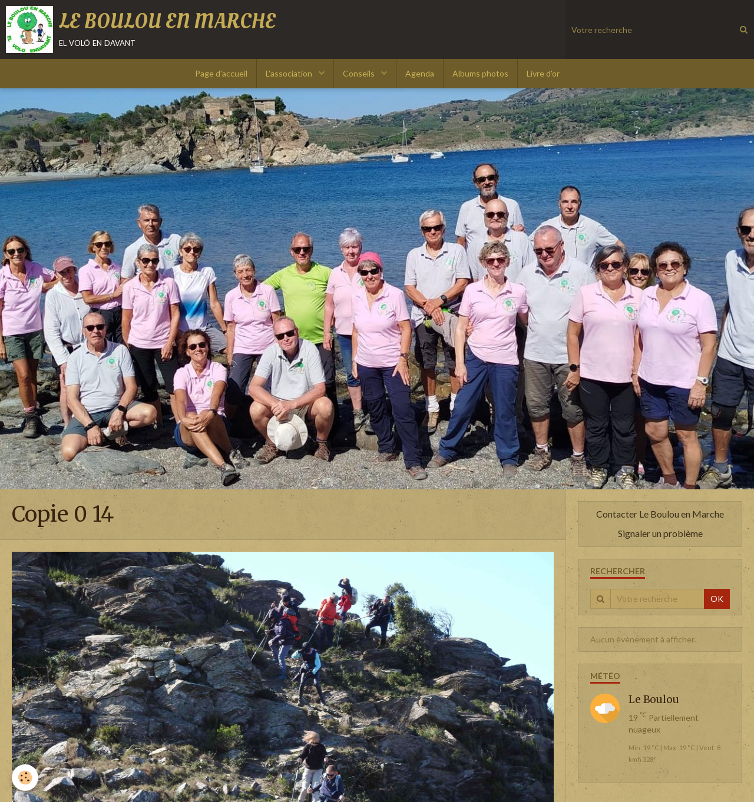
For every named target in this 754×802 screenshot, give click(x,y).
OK (716, 599)
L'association (290, 73)
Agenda (419, 73)
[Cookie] (25, 777)
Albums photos (480, 73)
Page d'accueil (221, 73)
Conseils (359, 73)
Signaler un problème (660, 533)
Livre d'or (543, 73)
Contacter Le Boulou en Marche (660, 513)
